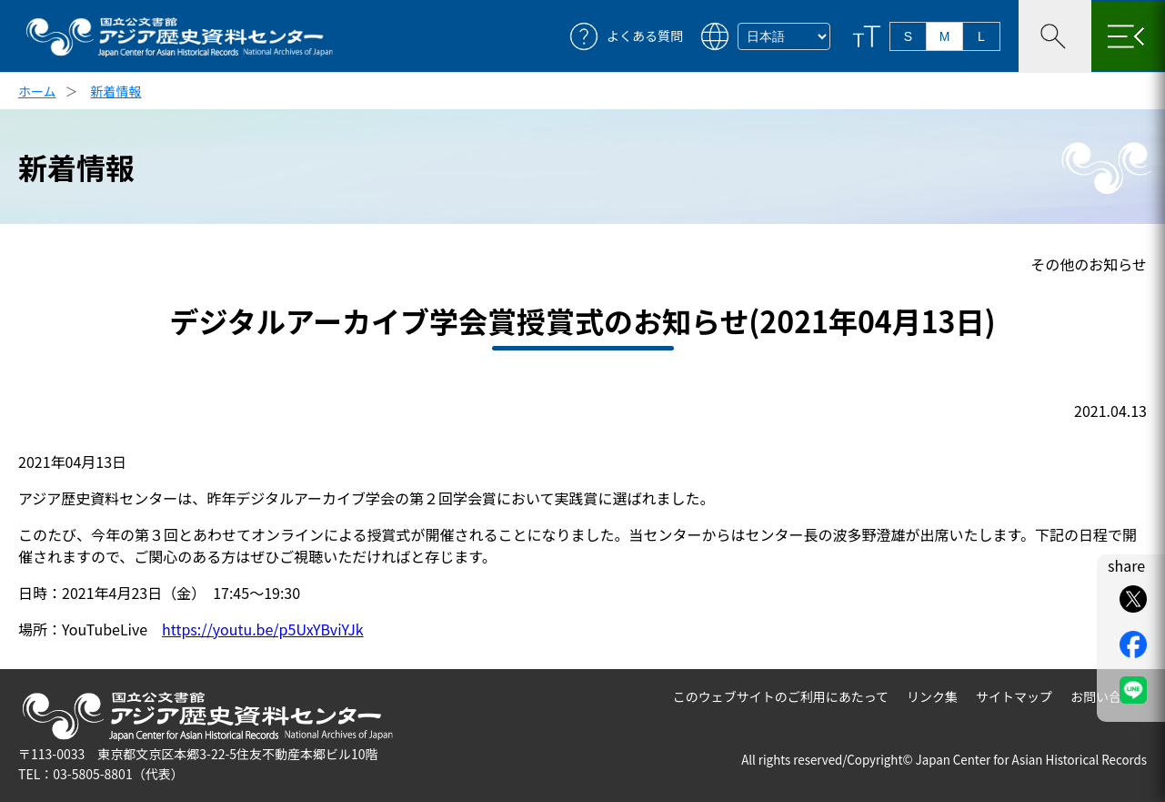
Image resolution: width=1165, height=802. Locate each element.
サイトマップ (1014, 696)
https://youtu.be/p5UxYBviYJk (263, 629)
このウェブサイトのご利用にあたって (781, 696)
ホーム (37, 91)
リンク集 (932, 696)
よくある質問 (645, 36)
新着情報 (116, 91)
